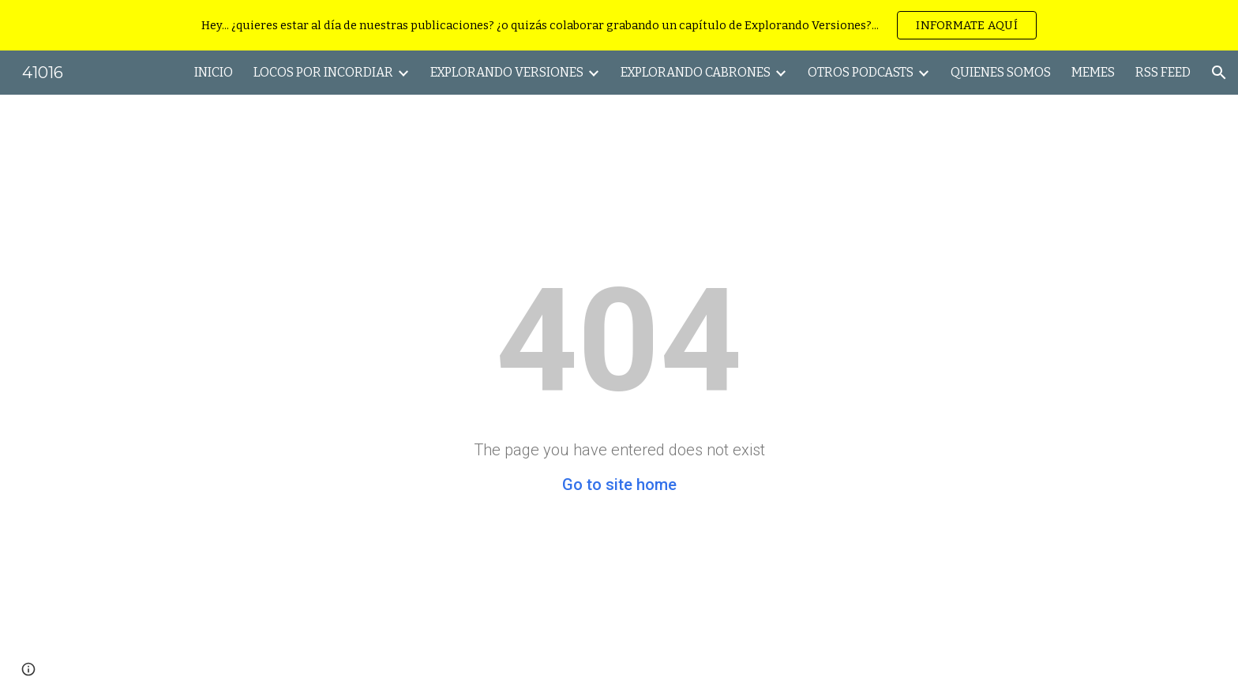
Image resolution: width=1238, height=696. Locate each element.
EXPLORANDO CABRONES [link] (696, 72)
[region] (619, 25)
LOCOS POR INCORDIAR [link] (323, 72)
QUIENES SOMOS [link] (1001, 72)
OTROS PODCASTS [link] (860, 72)
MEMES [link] (1093, 72)
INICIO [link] (213, 72)
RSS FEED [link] (1163, 72)
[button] (1219, 73)
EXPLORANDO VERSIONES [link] (506, 72)
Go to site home (619, 484)
